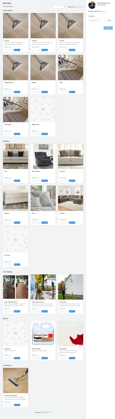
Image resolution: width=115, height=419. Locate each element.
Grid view (72, 7)
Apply (109, 20)
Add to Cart (17, 50)
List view (80, 7)
